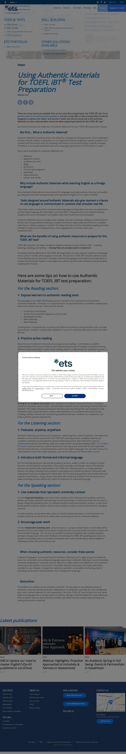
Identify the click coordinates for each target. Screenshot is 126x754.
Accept (75, 396)
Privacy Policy (26, 388)
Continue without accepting (31, 357)
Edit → (52, 396)
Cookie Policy (39, 388)
